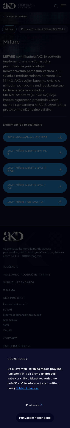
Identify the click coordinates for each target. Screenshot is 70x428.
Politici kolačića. (27, 388)
